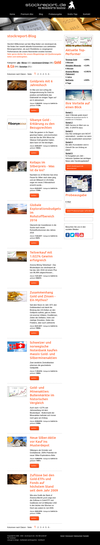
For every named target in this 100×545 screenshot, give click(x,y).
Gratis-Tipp (72, 14)
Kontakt (86, 14)
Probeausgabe (55, 14)
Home (12, 14)
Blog (41, 14)
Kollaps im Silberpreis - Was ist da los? (42, 166)
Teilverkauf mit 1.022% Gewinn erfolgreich (41, 256)
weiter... (34, 110)
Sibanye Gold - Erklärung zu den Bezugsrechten (42, 123)
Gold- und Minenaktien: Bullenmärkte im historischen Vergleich (42, 395)
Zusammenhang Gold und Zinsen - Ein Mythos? (42, 296)
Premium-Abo (27, 14)
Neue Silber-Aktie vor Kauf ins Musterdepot (43, 441)
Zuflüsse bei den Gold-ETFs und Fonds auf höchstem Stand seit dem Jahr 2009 (44, 482)
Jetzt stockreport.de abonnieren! (75, 167)
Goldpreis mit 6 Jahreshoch (41, 83)
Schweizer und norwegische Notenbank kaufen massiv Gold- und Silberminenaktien (43, 350)
